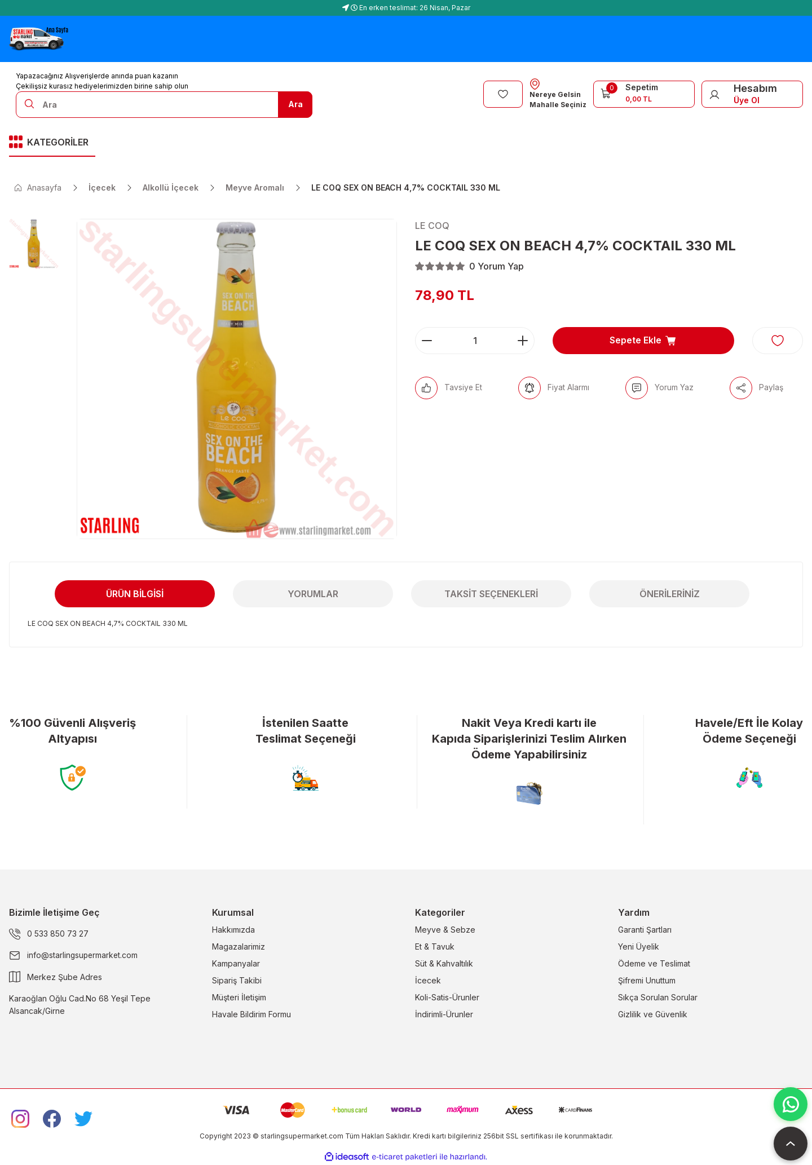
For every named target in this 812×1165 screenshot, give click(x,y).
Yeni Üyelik (638, 946)
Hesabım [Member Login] (755, 88)
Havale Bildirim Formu (251, 1014)
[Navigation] (52, 143)
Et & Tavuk (434, 946)
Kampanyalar (236, 963)
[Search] (164, 104)
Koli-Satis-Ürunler (447, 997)
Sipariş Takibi (237, 980)
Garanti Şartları (645, 929)
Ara (295, 104)
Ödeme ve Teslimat (654, 963)
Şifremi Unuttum (647, 980)
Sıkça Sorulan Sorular (658, 997)
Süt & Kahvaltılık (444, 963)
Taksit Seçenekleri (491, 593)
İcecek (428, 980)
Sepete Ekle (643, 340)
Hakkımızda (233, 929)
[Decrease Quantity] (427, 341)
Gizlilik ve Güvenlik (652, 1014)
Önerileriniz (669, 593)
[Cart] (644, 93)
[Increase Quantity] (522, 341)
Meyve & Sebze (445, 929)
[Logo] (38, 39)
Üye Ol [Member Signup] (747, 100)
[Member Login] (714, 94)
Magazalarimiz (238, 946)
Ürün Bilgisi (135, 593)
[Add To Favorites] (777, 340)
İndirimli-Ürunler (444, 1014)
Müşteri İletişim (239, 997)
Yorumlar (313, 593)
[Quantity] (474, 341)
